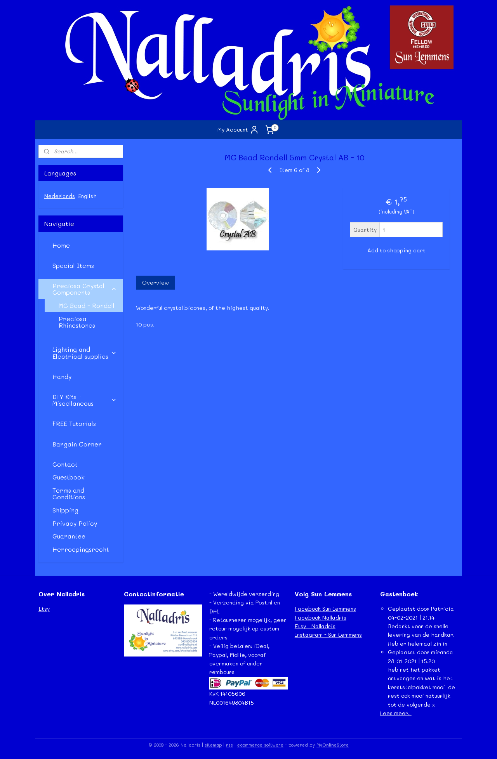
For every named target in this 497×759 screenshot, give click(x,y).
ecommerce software (260, 745)
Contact (65, 464)
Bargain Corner (77, 444)
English (87, 196)
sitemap (213, 745)
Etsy (44, 608)
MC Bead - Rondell (87, 305)
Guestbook (68, 477)
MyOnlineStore (332, 745)
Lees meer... (396, 713)
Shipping (65, 510)
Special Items (73, 265)
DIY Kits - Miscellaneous (84, 400)
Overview (155, 282)
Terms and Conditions (68, 493)
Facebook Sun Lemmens (325, 608)
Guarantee (68, 536)
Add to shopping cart (396, 250)
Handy (61, 376)
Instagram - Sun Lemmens (328, 634)
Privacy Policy (74, 523)
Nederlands (59, 196)
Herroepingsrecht (80, 549)
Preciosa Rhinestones (77, 322)
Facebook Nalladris (320, 617)
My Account (238, 129)
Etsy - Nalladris (315, 626)
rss (229, 745)
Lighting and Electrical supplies (84, 352)
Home (61, 245)
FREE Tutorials (74, 423)
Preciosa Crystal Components (84, 289)
